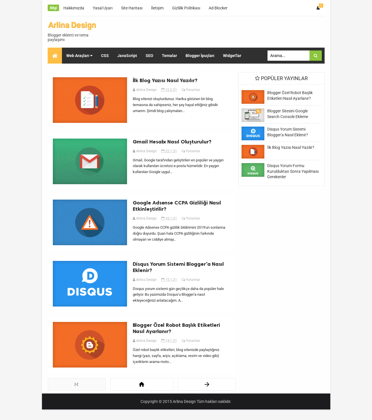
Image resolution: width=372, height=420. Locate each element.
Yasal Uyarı (102, 8)
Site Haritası (131, 8)
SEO (59, 72)
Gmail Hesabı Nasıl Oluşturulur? (173, 144)
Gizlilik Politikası (186, 8)
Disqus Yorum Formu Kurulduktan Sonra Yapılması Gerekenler (293, 171)
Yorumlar (194, 91)
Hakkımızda (73, 8)
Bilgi (53, 8)
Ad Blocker (218, 8)
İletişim (157, 8)
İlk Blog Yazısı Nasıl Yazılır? (166, 81)
